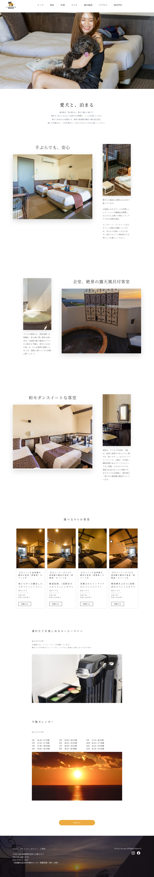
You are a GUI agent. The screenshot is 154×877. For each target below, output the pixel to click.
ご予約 (42, 848)
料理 (63, 4)
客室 (52, 4)
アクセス (103, 4)
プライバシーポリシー (29, 848)
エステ (74, 4)
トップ (40, 4)
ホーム (15, 848)
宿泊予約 (118, 4)
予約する (77, 822)
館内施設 (88, 4)
